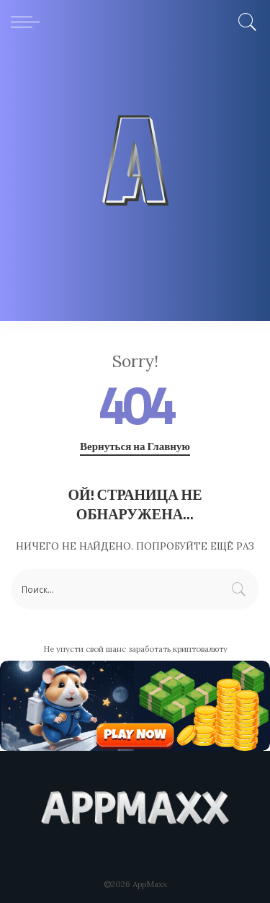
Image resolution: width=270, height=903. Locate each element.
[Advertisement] (135, 185)
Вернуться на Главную (135, 446)
